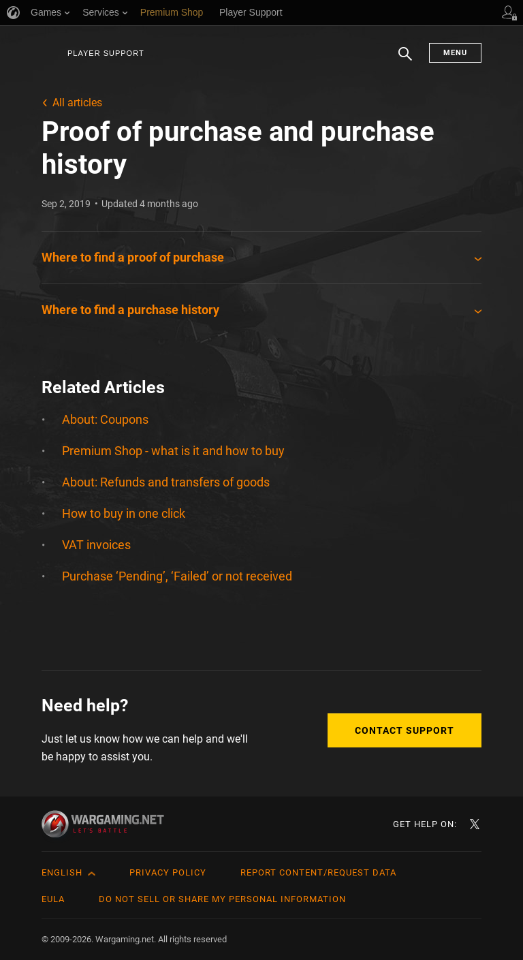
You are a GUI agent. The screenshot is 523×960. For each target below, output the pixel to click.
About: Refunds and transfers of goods (166, 482)
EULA (53, 899)
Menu (455, 52)
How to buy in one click (123, 513)
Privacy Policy (167, 872)
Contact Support (404, 730)
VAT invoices (96, 545)
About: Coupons (105, 419)
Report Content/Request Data (318, 872)
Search (405, 60)
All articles (77, 102)
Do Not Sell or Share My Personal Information (222, 899)
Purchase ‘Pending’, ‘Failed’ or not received (177, 576)
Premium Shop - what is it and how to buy (173, 451)
